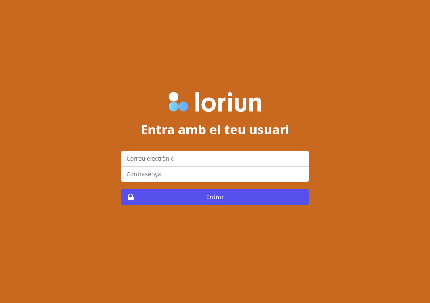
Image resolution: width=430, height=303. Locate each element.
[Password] (215, 174)
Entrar (172, 197)
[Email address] (215, 159)
